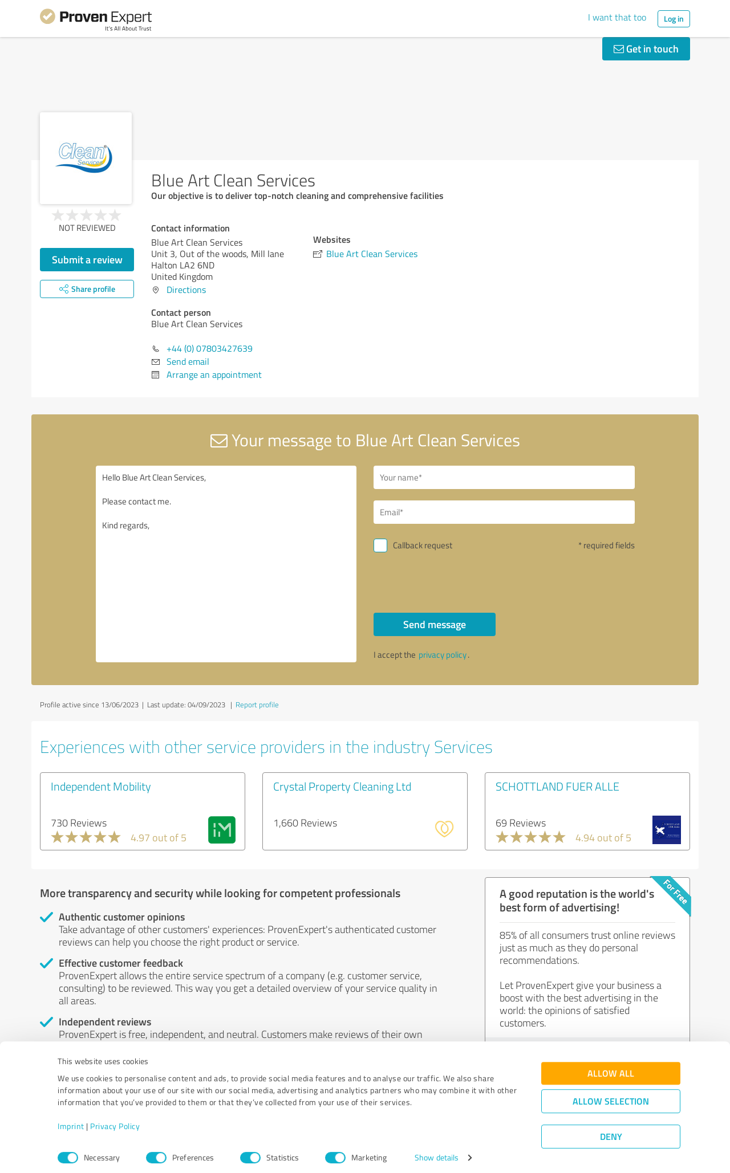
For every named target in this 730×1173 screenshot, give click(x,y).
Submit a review (87, 259)
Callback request (422, 545)
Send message (434, 624)
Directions (186, 289)
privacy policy (443, 655)
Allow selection (611, 1095)
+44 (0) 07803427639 (210, 348)
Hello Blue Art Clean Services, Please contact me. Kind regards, (226, 564)
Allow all (610, 1067)
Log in (674, 18)
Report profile (257, 704)
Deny (611, 1130)
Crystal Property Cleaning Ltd (342, 786)
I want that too (617, 17)
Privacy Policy (115, 1119)
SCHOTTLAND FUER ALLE (557, 786)
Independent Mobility (101, 786)
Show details (437, 1151)
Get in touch (646, 48)
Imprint (71, 1119)
